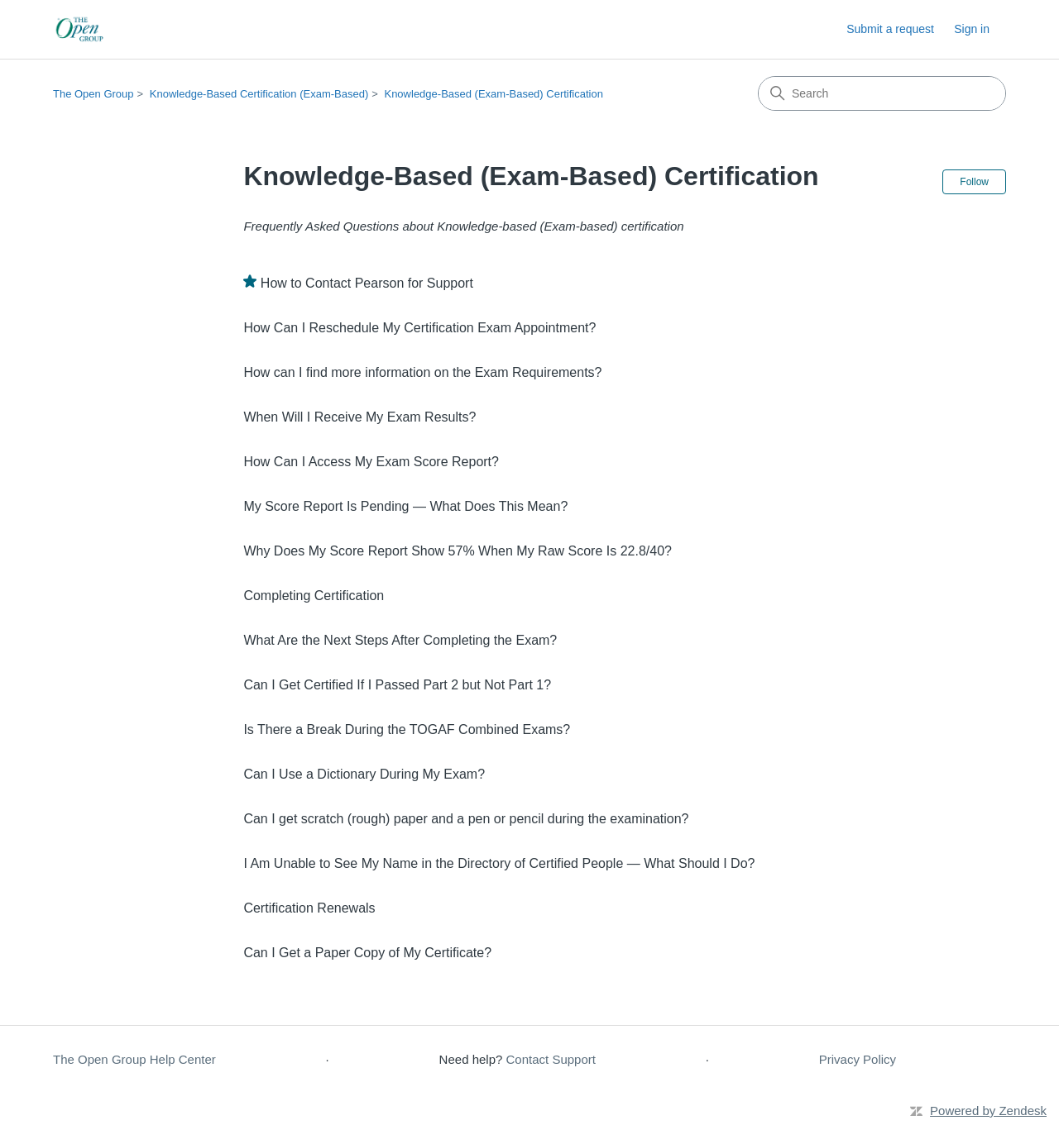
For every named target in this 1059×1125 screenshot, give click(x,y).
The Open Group (93, 94)
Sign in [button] (972, 29)
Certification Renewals (309, 908)
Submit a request (890, 29)
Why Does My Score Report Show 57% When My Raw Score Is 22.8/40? (457, 551)
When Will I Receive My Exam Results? (359, 417)
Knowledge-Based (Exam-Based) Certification (493, 94)
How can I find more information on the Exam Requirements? (422, 372)
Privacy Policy (857, 1059)
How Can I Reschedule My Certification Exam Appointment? (419, 328)
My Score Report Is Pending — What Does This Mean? (405, 506)
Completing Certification (313, 596)
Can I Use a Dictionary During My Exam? (364, 774)
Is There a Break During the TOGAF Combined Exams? (406, 729)
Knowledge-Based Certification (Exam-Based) (259, 94)
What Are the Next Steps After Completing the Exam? (400, 640)
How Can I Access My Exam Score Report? (371, 462)
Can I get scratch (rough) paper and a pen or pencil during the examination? (465, 819)
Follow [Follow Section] (974, 182)
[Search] (882, 93)
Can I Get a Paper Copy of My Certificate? (367, 953)
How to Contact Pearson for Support (367, 283)
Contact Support (551, 1059)
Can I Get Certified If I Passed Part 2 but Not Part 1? (397, 685)
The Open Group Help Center (134, 1059)
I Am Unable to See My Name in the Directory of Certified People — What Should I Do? (499, 863)
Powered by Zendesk (988, 1111)
